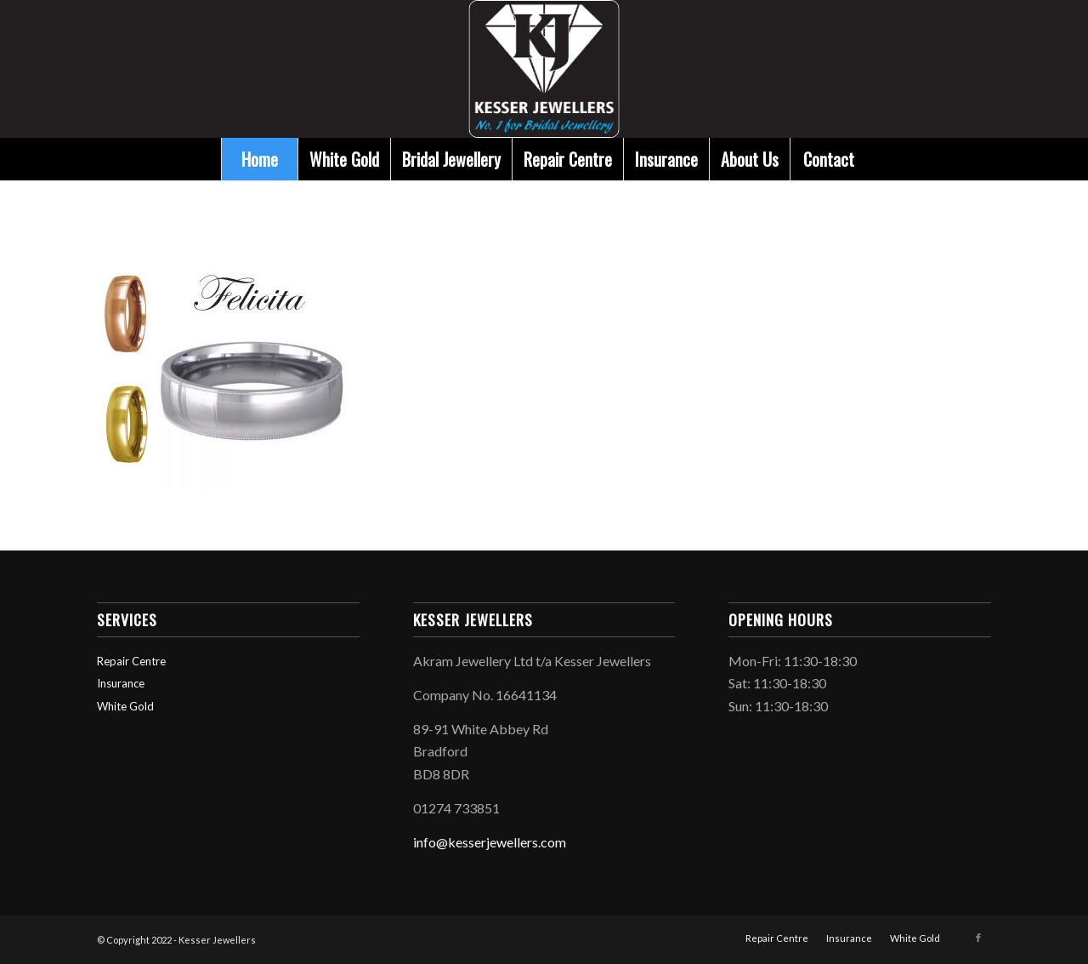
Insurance (120, 683)
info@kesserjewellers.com (489, 842)
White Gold (125, 706)
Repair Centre (131, 661)
